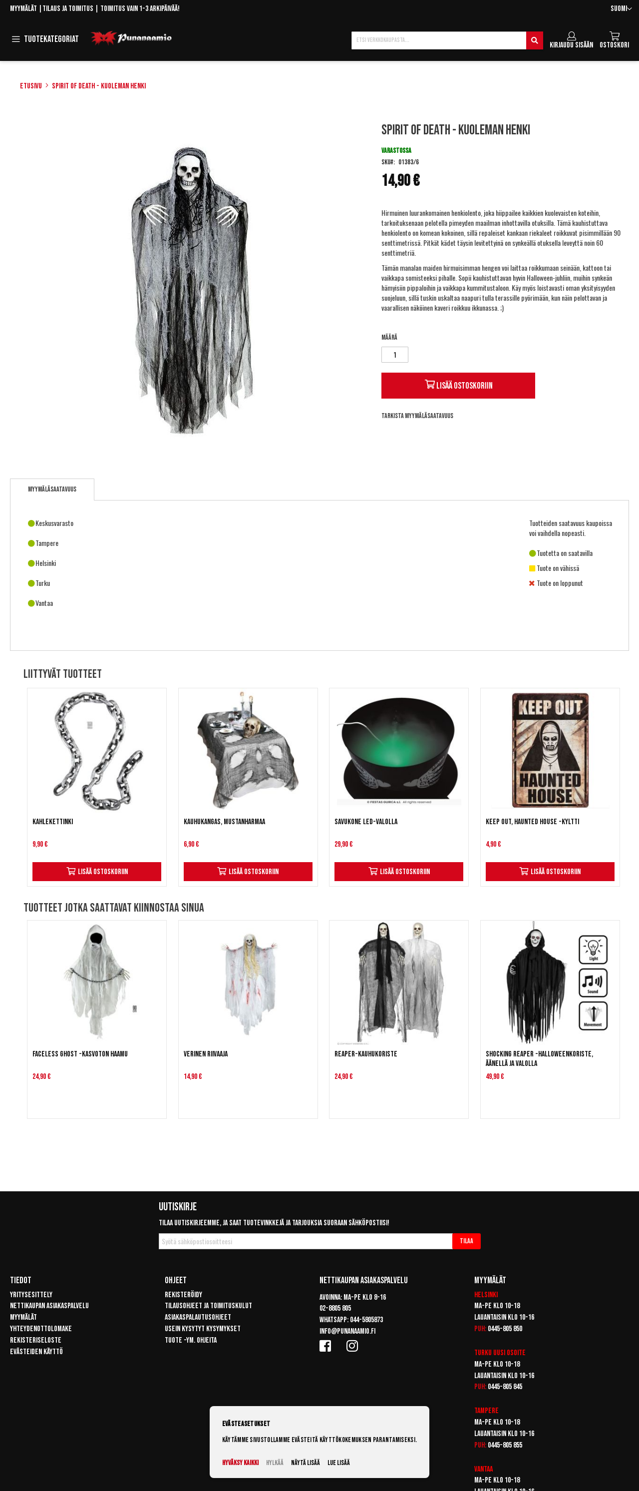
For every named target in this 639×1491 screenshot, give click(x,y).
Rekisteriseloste (35, 1340)
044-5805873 (366, 1320)
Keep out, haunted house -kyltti (532, 822)
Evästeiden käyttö (36, 1352)
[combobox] (447, 40)
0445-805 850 (505, 1329)
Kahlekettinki (52, 822)
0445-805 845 (505, 1387)
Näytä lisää (305, 1463)
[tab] (52, 489)
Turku (483, 1353)
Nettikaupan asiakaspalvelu (49, 1306)
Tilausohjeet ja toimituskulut (208, 1306)
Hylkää (275, 1463)
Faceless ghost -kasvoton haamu (80, 1054)
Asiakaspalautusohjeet (198, 1317)
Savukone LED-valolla (365, 822)
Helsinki (486, 1295)
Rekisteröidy (183, 1295)
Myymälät (23, 8)
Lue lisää (338, 1463)
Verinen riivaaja (206, 1054)
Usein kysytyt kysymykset (203, 1329)
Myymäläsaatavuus (52, 489)
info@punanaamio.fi (347, 1331)
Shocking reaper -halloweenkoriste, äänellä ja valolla (539, 1058)
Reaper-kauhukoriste (365, 1054)
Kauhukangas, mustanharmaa (224, 822)
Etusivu (31, 86)
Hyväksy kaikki (240, 1463)
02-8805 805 (335, 1308)
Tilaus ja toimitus (67, 8)
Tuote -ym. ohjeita (191, 1340)
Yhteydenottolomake (41, 1329)
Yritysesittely (31, 1295)
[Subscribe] (466, 1241)
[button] (621, 9)
